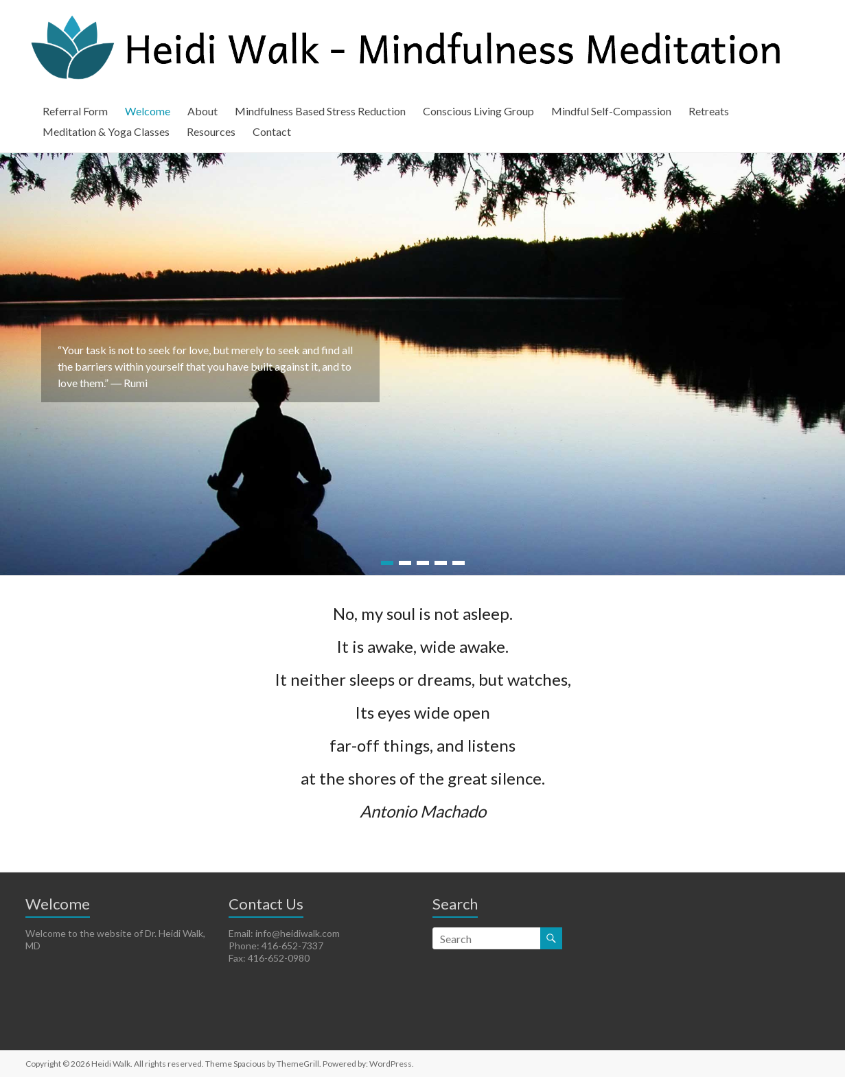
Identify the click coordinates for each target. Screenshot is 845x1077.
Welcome (147, 110)
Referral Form (75, 110)
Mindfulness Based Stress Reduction (320, 110)
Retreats (708, 110)
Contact (272, 131)
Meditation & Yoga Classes (106, 131)
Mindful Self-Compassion (611, 110)
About (202, 110)
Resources (211, 131)
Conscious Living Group (478, 110)
